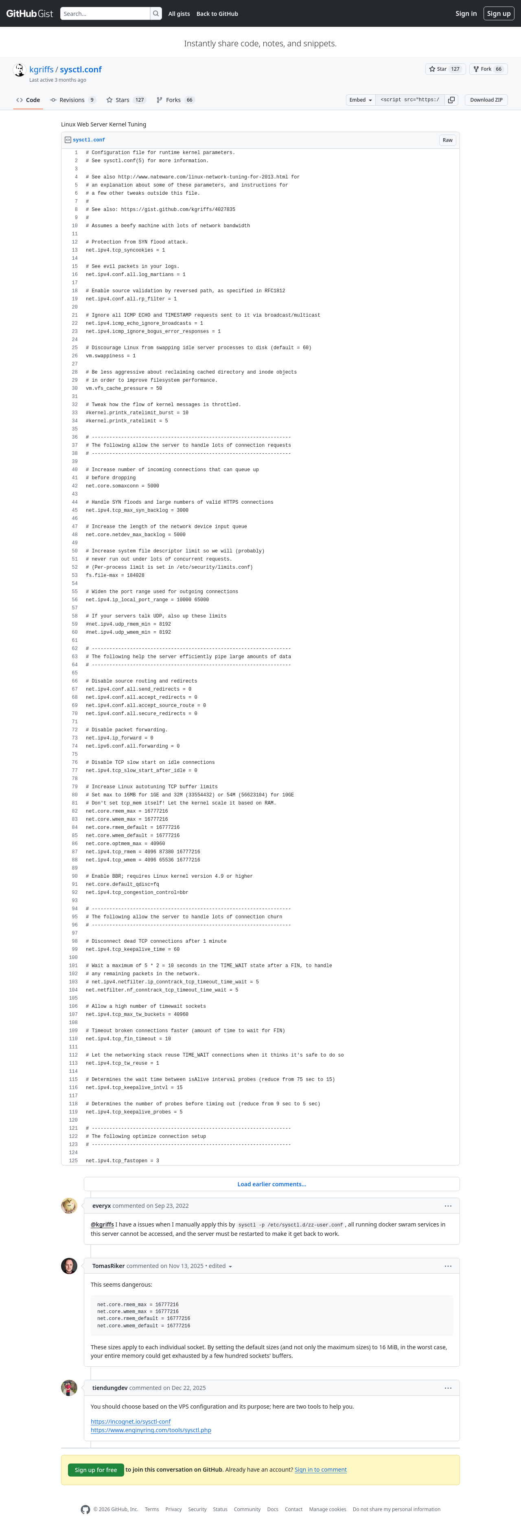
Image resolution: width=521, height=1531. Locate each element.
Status (220, 1509)
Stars (126, 100)
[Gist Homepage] (30, 13)
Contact (293, 1509)
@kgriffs (102, 1224)
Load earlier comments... (271, 1184)
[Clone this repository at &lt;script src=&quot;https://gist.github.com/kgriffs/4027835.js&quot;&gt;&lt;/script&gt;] (409, 100)
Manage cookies (327, 1509)
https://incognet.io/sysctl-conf (131, 1421)
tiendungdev (110, 1388)
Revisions (73, 100)
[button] (451, 100)
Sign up (499, 13)
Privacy (174, 1509)
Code (28, 100)
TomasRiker (108, 1266)
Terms (152, 1509)
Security (197, 1509)
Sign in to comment (321, 1469)
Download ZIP (486, 99)
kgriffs (41, 69)
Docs (272, 1509)
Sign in (466, 13)
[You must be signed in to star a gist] (445, 69)
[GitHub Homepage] (85, 1510)
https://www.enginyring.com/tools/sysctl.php (151, 1430)
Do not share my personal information (397, 1509)
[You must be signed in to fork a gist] (488, 69)
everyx (101, 1205)
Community (247, 1509)
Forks (175, 100)
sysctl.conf (81, 69)
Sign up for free (96, 1470)
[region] (260, 657)
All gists (179, 13)
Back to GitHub (217, 13)
